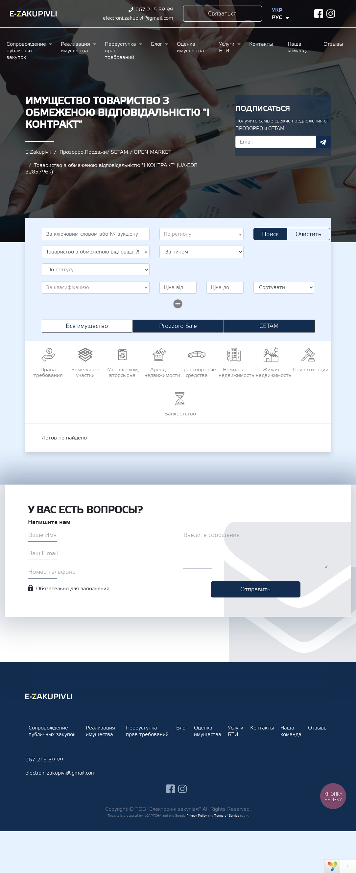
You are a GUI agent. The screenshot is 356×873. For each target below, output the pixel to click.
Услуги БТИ (226, 47)
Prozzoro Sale (178, 326)
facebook (318, 13)
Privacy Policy (196, 815)
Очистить (308, 234)
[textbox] (200, 234)
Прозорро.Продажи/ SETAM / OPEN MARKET (115, 152)
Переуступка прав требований (120, 51)
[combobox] (201, 234)
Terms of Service (226, 815)
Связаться (222, 13)
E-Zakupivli (38, 152)
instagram (330, 13)
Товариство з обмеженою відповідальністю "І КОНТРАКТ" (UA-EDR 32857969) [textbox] (93, 252)
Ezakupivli (33, 14)
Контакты (261, 44)
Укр (277, 10)
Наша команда (298, 47)
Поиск (270, 234)
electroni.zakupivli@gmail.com (138, 18)
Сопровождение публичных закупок (26, 51)
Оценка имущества (190, 47)
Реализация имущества (75, 47)
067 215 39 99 (154, 9)
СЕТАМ (269, 326)
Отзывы (333, 44)
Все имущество (87, 326)
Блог (156, 44)
